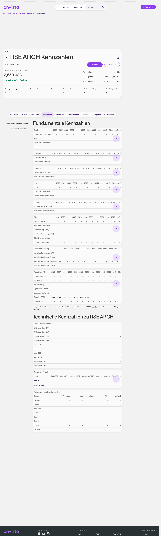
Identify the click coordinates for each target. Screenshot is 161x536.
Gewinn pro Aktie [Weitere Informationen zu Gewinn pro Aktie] (68, 89)
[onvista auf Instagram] (48, 534)
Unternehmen (73, 114)
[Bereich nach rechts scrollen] (116, 138)
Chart (24, 114)
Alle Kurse (35, 114)
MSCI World (39, 385)
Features (78, 7)
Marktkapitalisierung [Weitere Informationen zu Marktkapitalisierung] (11, 89)
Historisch (60, 114)
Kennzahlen (47, 114)
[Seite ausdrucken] (118, 58)
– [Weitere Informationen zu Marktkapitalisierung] (5, 92)
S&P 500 (37, 380)
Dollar (98, 534)
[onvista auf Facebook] (39, 534)
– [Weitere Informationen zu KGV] (50, 92)
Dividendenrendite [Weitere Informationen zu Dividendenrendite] (33, 89)
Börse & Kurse (7, 14)
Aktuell (66, 7)
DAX (80, 534)
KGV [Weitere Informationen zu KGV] (50, 89)
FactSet (94, 307)
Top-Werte (117, 534)
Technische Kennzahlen (18, 129)
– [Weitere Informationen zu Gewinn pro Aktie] (63, 92)
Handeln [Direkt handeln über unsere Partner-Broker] (112, 64)
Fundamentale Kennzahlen (17, 123)
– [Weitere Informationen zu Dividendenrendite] (27, 92)
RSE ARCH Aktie (24, 14)
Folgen (95, 64)
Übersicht (14, 114)
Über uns (144, 534)
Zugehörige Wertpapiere (104, 114)
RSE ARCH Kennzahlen (37, 14)
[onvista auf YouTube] (43, 534)
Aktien (15, 14)
